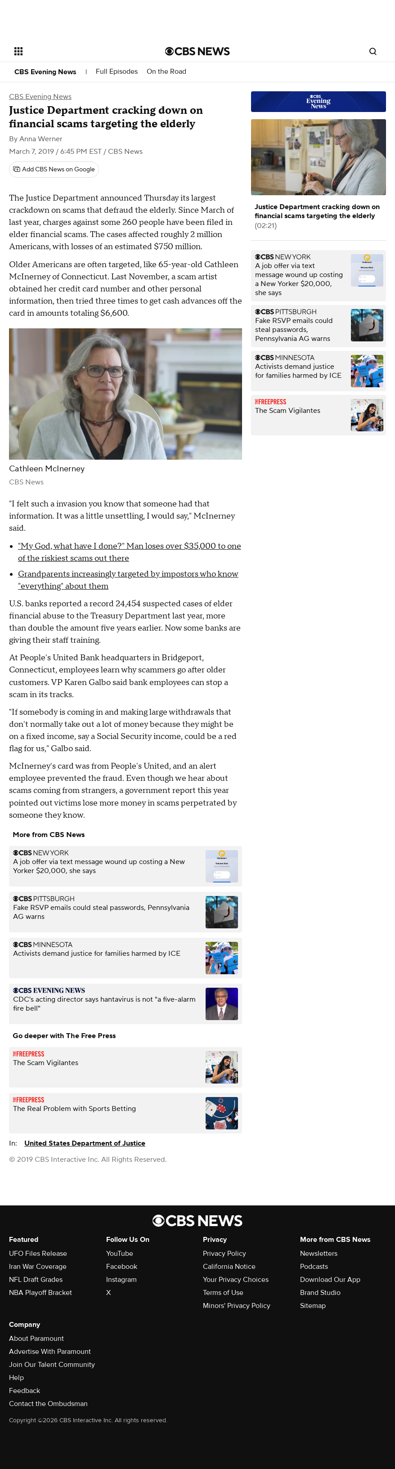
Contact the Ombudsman (48, 1403)
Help (16, 1377)
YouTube (119, 1253)
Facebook (121, 1266)
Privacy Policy (224, 1253)
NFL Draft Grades (36, 1279)
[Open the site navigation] (75, 51)
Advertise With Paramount (50, 1351)
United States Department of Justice (84, 1143)
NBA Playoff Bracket (40, 1292)
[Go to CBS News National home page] (197, 51)
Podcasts (314, 1266)
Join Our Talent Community (52, 1364)
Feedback (24, 1390)
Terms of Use (223, 1292)
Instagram (121, 1279)
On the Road (166, 71)
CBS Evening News (45, 71)
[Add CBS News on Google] (54, 169)
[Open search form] (373, 51)
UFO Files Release (38, 1253)
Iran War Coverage (38, 1266)
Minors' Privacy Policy (236, 1305)
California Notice (229, 1266)
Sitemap (313, 1305)
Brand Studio (320, 1292)
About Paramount (36, 1338)
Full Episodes (117, 71)
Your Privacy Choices (236, 1279)
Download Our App (330, 1279)
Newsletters (318, 1253)
